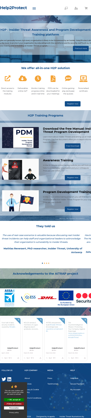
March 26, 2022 (50, 353)
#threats (5, 329)
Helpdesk (74, 378)
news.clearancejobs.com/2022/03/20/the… (76, 334)
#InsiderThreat (7, 335)
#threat (59, 325)
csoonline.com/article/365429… (54, 330)
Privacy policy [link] (14, 412)
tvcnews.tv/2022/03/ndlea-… (32, 336)
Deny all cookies (13, 404)
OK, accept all (13, 400)
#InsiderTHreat (29, 340)
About (27, 378)
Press (49, 378)
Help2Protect (13, 7)
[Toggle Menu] (34, 8)
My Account (75, 390)
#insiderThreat (73, 337)
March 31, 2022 (28, 353)
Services (28, 384)
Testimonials (52, 384)
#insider (12, 327)
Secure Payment (77, 384)
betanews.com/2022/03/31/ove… (10, 332)
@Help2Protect (10, 350)
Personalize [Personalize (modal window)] (14, 408)
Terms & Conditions (33, 398)
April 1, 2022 (5, 353)
